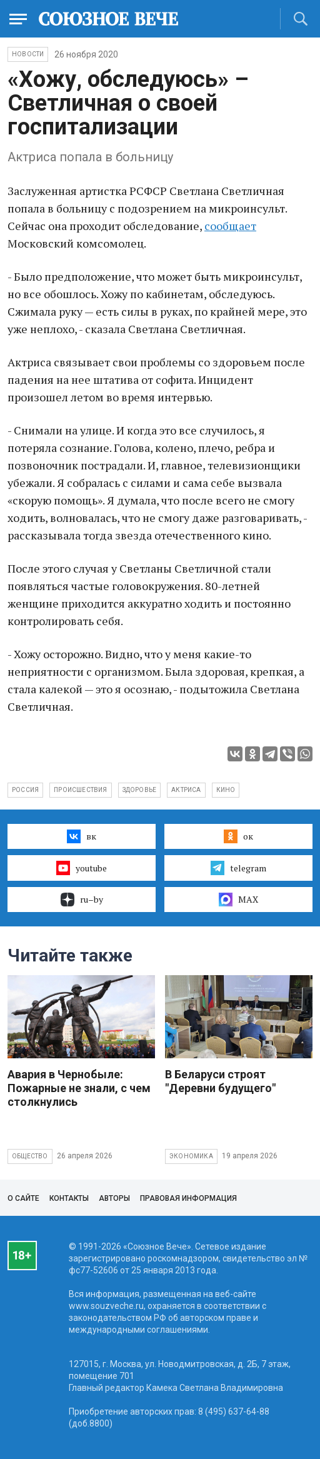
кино (226, 789)
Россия (25, 789)
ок (238, 836)
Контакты (69, 1198)
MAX (238, 899)
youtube (81, 868)
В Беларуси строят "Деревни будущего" (220, 1081)
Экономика (191, 1156)
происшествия (80, 789)
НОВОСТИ (28, 54)
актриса (186, 789)
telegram (238, 868)
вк (81, 836)
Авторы (114, 1198)
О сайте (23, 1198)
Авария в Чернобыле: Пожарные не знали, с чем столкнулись (79, 1088)
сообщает (230, 225)
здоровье (139, 789)
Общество (30, 1156)
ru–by (82, 899)
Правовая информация (188, 1198)
